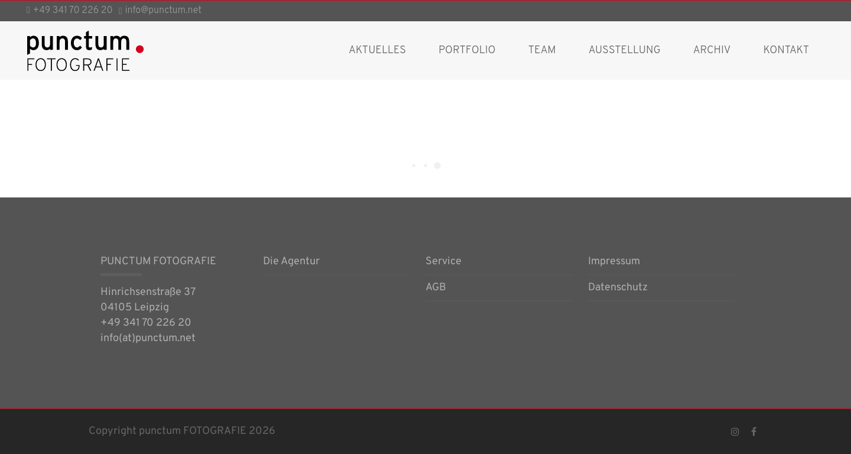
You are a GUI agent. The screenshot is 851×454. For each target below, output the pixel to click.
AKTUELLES (377, 50)
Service (444, 262)
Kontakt (786, 50)
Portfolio (467, 50)
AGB (436, 288)
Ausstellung (625, 50)
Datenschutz (618, 288)
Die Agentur (291, 262)
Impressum (614, 262)
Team (542, 50)
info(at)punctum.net (148, 338)
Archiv (712, 50)
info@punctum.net (163, 11)
